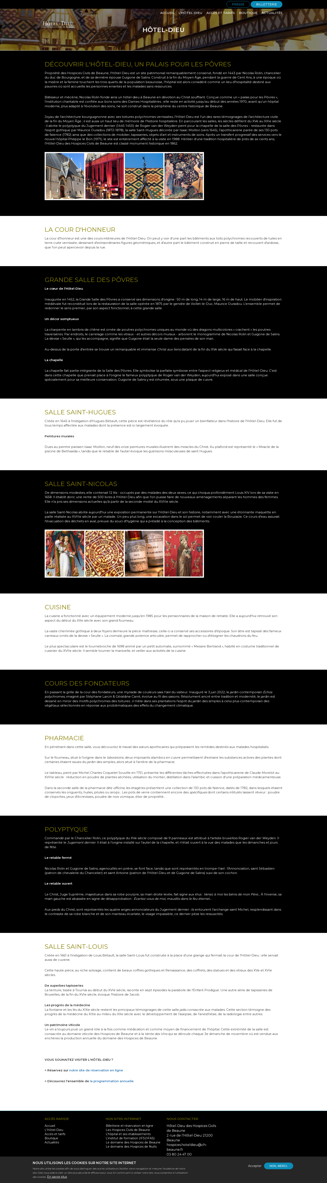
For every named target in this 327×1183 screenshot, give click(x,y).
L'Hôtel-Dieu (190, 13)
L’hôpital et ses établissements (128, 1134)
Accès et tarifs (220, 13)
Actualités (272, 13)
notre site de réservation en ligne (96, 1070)
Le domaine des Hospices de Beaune (133, 1142)
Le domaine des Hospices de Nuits (131, 1146)
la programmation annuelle (112, 1081)
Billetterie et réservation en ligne (129, 1126)
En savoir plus (57, 1179)
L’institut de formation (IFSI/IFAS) (130, 1138)
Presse (238, 4)
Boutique (248, 13)
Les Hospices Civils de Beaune (128, 1130)
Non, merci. (278, 1168)
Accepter (255, 1168)
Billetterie (266, 4)
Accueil (167, 13)
